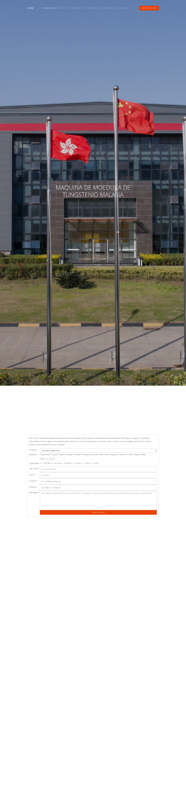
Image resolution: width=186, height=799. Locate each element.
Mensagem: (34, 492)
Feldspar (85, 454)
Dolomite (44, 454)
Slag (135, 454)
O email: (33, 481)
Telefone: (33, 487)
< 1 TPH (94, 463)
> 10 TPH (75, 463)
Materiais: (33, 454)
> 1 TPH (85, 463)
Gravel (94, 454)
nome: (32, 474)
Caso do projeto (90, 8)
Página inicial (49, 8)
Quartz (61, 454)
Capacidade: (34, 463)
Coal (129, 454)
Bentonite (103, 454)
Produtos (63, 8)
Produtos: (33, 450)
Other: (52, 459)
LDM (30, 8)
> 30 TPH (65, 463)
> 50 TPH (55, 463)
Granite (122, 454)
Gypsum (112, 454)
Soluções (75, 8)
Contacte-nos (122, 8)
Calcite (53, 454)
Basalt (69, 454)
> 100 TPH (45, 463)
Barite (76, 454)
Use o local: (34, 468)
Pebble (142, 454)
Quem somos (106, 8)
